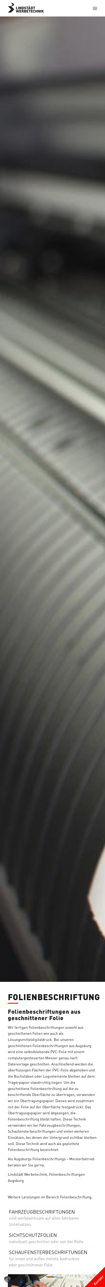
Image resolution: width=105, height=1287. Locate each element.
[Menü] (95, 8)
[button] (7, 1279)
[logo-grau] (43, 8)
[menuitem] (95, 8)
